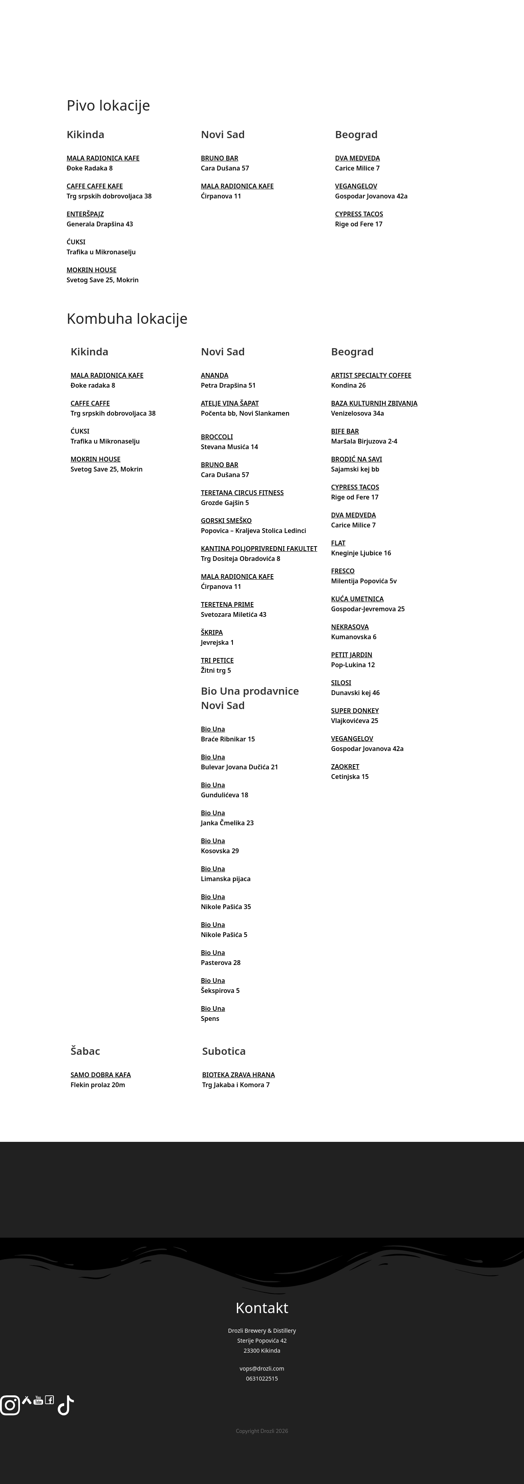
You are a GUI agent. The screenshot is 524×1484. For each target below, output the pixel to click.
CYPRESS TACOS (359, 214)
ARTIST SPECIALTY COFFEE (371, 375)
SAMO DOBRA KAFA (101, 1074)
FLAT (338, 543)
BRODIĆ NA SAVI (356, 459)
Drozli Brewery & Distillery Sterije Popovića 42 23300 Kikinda (262, 1340)
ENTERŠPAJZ (85, 214)
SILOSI (341, 682)
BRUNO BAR (219, 158)
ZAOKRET (345, 766)
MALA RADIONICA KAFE (103, 158)
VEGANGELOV (356, 186)
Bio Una (213, 729)
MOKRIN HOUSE (91, 269)
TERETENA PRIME (227, 604)
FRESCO (343, 571)
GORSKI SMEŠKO (226, 520)
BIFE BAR (345, 431)
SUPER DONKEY (355, 710)
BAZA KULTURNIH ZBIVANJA (374, 403)
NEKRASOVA (349, 626)
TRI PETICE (217, 660)
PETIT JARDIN (351, 654)
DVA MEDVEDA (357, 158)
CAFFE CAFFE (90, 403)
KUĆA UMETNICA (357, 598)
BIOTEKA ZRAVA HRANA (238, 1074)
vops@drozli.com (262, 1368)
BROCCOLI (217, 436)
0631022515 (262, 1378)
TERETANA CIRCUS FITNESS (242, 492)
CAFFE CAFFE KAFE (95, 186)
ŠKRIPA (212, 632)
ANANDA (215, 375)
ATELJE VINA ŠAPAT (230, 403)
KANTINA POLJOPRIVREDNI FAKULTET (259, 548)
